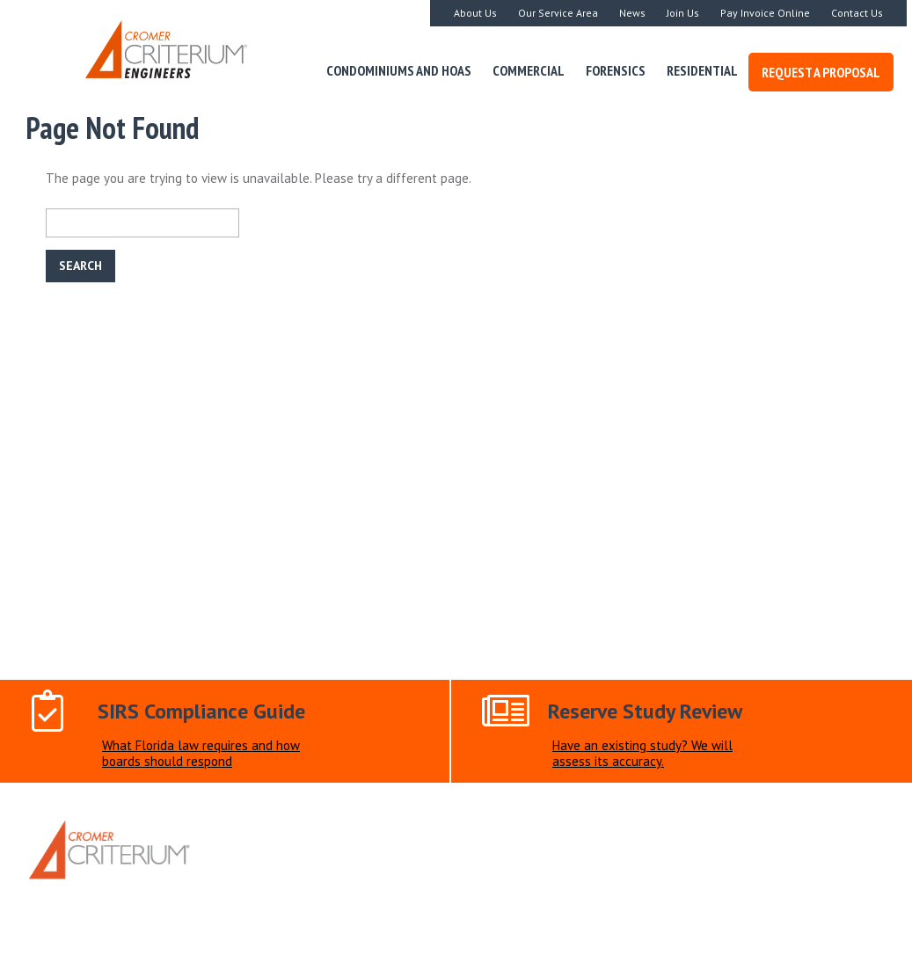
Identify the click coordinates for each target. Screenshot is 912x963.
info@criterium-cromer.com (398, 853)
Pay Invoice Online (765, 12)
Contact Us (857, 12)
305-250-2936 (557, 853)
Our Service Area (558, 12)
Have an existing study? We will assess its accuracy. (642, 754)
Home (258, 893)
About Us (475, 12)
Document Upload (521, 893)
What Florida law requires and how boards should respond (201, 754)
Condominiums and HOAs (398, 70)
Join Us (683, 12)
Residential (702, 70)
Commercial (528, 70)
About (310, 893)
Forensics (616, 70)
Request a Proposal (821, 72)
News (632, 12)
